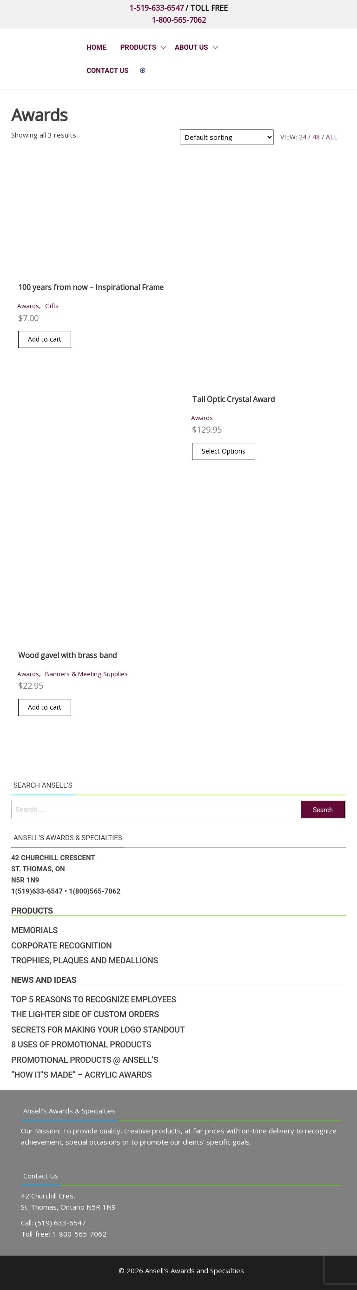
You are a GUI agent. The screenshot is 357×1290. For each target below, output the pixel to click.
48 (316, 136)
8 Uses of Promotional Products (81, 1044)
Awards (28, 306)
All (331, 136)
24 (302, 136)
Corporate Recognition (61, 945)
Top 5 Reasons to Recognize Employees (93, 999)
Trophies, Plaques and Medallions (84, 960)
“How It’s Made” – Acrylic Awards (81, 1074)
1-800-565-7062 (179, 20)
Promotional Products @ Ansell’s (84, 1060)
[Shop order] (227, 137)
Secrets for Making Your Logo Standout (98, 1029)
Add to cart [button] (44, 339)
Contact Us (107, 70)
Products (138, 47)
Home (96, 47)
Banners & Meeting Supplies (86, 674)
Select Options (223, 451)
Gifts (52, 306)
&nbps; (143, 70)
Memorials (34, 930)
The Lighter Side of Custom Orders (85, 1014)
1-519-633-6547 (156, 8)
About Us (191, 47)
